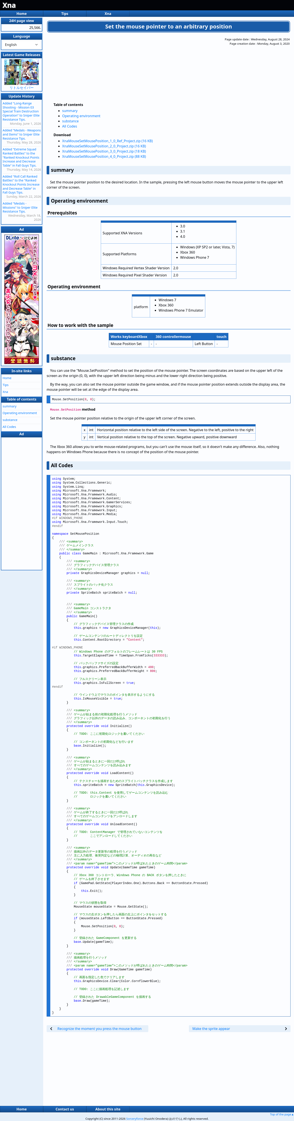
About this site (107, 1109)
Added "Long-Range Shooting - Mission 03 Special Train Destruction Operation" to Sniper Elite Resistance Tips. (21, 111)
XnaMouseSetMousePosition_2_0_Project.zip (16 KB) (104, 146)
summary (69, 110)
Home (21, 13)
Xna (9, 5)
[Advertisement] (149, 67)
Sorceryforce (134, 1119)
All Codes (69, 126)
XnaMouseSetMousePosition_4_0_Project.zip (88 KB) (104, 156)
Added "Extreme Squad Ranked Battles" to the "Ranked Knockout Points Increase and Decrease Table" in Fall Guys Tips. (21, 157)
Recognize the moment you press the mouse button (99, 1028)
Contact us (65, 1109)
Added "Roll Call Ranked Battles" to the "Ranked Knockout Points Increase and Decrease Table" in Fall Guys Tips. (21, 184)
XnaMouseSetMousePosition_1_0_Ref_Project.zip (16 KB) (107, 141)
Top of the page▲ (282, 1114)
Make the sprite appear (211, 1028)
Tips (64, 13)
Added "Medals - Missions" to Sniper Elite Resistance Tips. (20, 207)
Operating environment (81, 116)
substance (70, 121)
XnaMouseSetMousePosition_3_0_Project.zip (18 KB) (104, 151)
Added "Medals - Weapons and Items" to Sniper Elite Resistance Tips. (22, 134)
